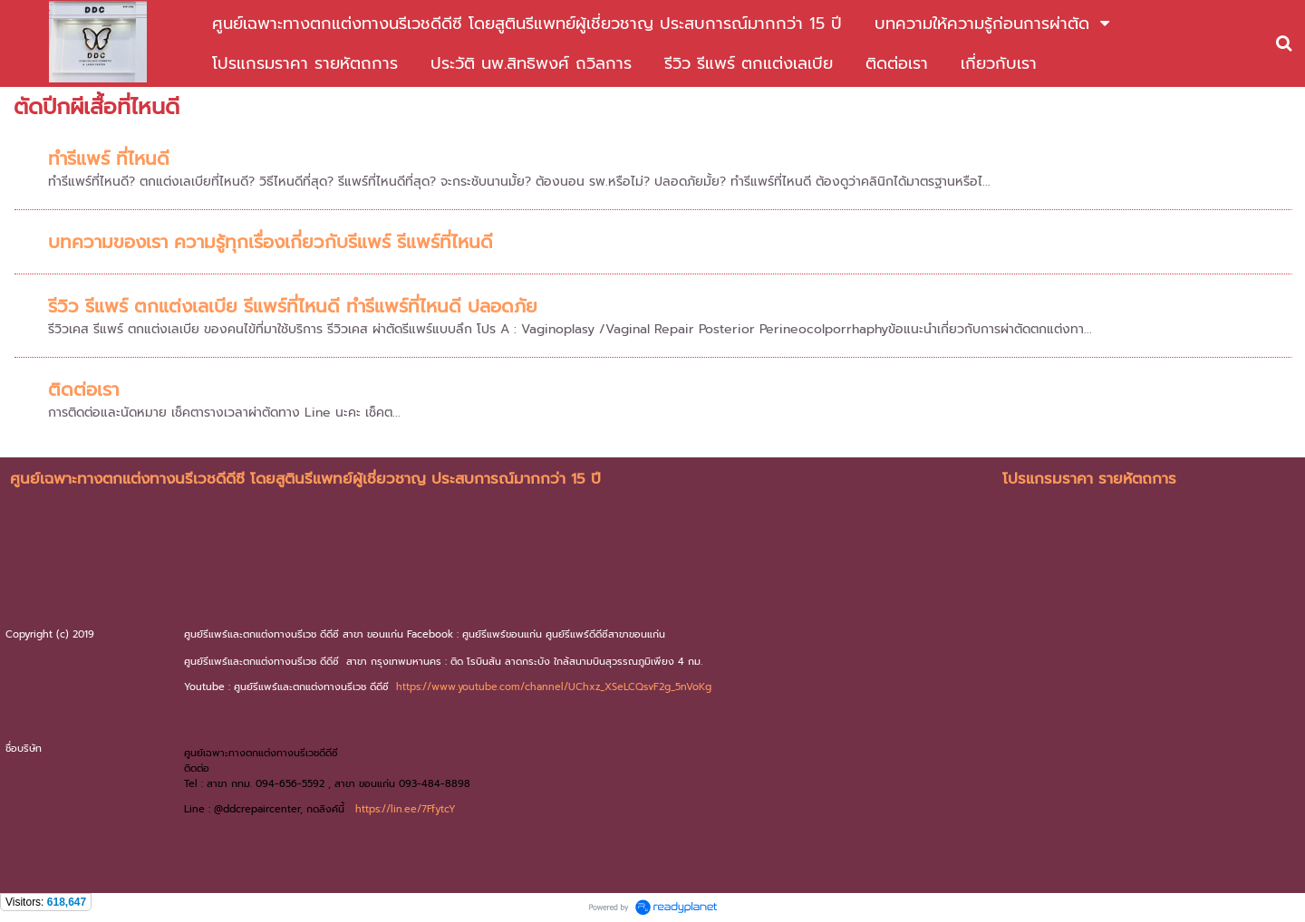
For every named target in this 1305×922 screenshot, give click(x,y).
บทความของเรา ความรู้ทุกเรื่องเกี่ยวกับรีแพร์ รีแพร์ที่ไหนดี (270, 241)
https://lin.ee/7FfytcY (405, 809)
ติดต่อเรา (83, 389)
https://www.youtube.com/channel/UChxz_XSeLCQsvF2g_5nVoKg (553, 687)
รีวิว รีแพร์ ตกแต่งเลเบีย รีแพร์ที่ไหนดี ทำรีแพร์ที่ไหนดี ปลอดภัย (292, 306)
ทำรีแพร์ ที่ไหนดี (108, 158)
